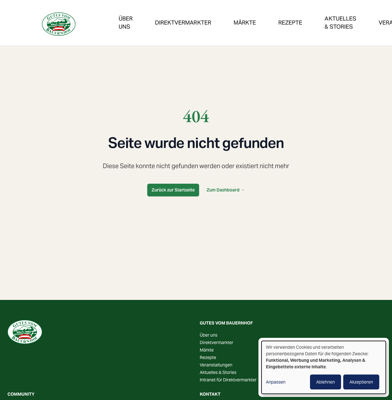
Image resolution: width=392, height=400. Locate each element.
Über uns (208, 335)
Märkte (211, 16)
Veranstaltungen (333, 16)
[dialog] (324, 367)
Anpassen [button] (275, 382)
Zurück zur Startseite (173, 190)
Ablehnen (325, 382)
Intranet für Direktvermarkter (228, 380)
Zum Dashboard (226, 190)
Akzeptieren (361, 382)
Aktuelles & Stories (218, 372)
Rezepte (245, 16)
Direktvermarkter (164, 16)
